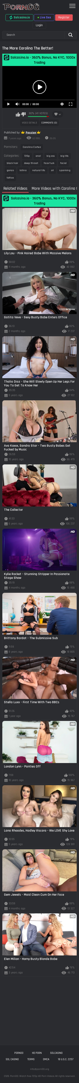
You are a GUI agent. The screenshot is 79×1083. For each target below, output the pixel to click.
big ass (51, 156)
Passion (31, 133)
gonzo (10, 170)
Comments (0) (49, 122)
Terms (31, 1059)
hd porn (37, 1053)
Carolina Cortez (32, 147)
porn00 (18, 1053)
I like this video (18, 114)
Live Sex (44, 17)
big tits (64, 156)
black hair (12, 163)
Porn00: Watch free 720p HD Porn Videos (32, 1076)
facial (63, 163)
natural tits (38, 170)
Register (64, 17)
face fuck (49, 163)
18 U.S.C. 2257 (65, 1059)
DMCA (46, 1059)
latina (23, 170)
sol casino (12, 1059)
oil (52, 170)
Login (39, 25)
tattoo (10, 177)
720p (27, 156)
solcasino (56, 1053)
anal (38, 156)
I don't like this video (23, 114)
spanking (64, 170)
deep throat (31, 163)
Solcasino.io (19, 17)
